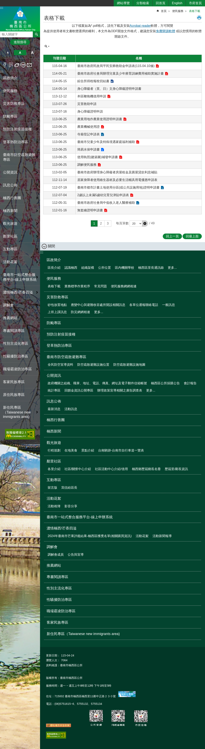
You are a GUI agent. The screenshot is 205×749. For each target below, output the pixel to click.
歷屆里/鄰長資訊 (176, 469)
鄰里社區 (54, 461)
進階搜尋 (20, 42)
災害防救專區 (57, 297)
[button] (145, 223)
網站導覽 (123, 3)
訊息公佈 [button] (10, 185)
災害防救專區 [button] (14, 104)
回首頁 (160, 3)
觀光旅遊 (54, 443)
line (23, 65)
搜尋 (3, 33)
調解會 (52, 547)
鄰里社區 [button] (10, 236)
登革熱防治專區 (15, 142)
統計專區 (54, 390)
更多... (172, 267)
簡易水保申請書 (88, 149)
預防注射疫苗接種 (17, 129)
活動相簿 (54, 506)
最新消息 (54, 409)
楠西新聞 (10, 211)
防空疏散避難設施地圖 (129, 364)
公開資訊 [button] (10, 172)
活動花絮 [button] (10, 262)
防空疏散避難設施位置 (93, 364)
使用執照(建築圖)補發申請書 (97, 157)
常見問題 (100, 286)
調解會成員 (56, 554)
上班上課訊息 (57, 312)
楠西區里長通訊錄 (151, 267)
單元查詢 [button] (47, 46)
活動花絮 (54, 498)
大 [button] (32, 52)
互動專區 (54, 480)
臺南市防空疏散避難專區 (66, 357)
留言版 (52, 487)
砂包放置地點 (57, 305)
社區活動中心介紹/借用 (111, 469)
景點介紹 (87, 450)
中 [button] (20, 52)
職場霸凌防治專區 (17, 369)
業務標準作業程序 (77, 286)
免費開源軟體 (165, 31)
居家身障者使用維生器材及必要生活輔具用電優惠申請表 (117, 180)
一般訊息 (168, 305)
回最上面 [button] (192, 236)
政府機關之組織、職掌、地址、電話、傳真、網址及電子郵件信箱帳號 (97, 383)
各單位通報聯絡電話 (143, 305)
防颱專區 (10, 116)
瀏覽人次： (53, 660)
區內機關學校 (124, 267)
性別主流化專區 (15, 344)
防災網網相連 (80, 312)
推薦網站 (10, 318)
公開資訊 (54, 375)
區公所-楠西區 (20, 18)
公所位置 (104, 267)
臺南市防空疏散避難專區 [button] (19, 157)
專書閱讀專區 (14, 331)
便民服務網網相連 (124, 286)
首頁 (164, 11)
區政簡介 (54, 260)
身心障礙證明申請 (90, 111)
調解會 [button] (8, 305)
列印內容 (199, 17)
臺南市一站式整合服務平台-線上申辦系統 (20, 277)
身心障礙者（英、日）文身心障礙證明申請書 (109, 88)
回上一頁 (172, 236)
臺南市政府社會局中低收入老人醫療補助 (106, 202)
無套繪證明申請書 (90, 210)
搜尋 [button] (36, 34)
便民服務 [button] (10, 91)
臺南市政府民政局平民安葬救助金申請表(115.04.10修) (116, 66)
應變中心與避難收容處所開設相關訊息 (98, 305)
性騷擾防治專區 (15, 356)
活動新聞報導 (162, 536)
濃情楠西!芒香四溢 (61, 528)
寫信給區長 (69, 487)
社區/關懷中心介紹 (77, 469)
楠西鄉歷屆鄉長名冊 (146, 469)
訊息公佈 (54, 401)
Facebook (5, 65)
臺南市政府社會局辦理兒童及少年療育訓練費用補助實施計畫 (120, 73)
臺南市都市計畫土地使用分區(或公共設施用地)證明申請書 (118, 187)
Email (29, 65)
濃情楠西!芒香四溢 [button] (18, 292)
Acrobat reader (140, 25)
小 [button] (8, 52)
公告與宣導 (76, 554)
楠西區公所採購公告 (165, 383)
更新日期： (53, 655)
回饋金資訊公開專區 (78, 390)
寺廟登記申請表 (88, 134)
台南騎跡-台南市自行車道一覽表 (121, 450)
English (177, 3)
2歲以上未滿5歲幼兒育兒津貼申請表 (103, 195)
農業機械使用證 (88, 126)
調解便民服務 (86, 164)
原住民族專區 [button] (14, 395)
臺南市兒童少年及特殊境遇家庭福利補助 (106, 142)
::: (1, 7)
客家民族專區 (14, 382)
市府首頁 (195, 3)
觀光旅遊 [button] (10, 224)
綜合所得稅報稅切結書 (93, 81)
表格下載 (194, 11)
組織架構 (87, 267)
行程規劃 (54, 450)
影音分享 (70, 506)
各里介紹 (54, 469)
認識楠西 (70, 267)
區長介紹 (54, 267)
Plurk (11, 65)
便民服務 (177, 11)
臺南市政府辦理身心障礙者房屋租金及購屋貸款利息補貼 (117, 172)
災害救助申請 (86, 104)
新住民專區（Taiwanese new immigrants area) (17, 412)
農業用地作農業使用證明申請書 (99, 119)
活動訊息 (70, 409)
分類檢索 (142, 3)
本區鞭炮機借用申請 (91, 96)
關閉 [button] (51, 246)
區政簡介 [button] (10, 78)
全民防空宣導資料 (60, 364)
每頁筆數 (122, 223)
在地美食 (70, 450)
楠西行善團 (12, 198)
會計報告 (190, 383)
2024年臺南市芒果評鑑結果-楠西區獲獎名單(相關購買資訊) (90, 536)
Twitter (17, 65)
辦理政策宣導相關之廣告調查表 (119, 390)
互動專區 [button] (10, 249)
